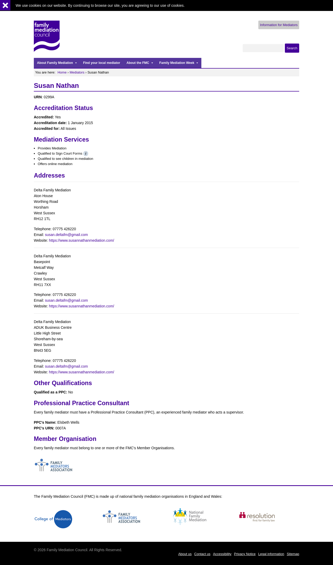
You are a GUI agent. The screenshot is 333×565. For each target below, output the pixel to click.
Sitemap (293, 554)
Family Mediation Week (176, 63)
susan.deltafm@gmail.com (66, 235)
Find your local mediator (101, 63)
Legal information (271, 554)
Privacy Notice (244, 554)
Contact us (202, 554)
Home (62, 72)
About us (184, 554)
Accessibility (222, 554)
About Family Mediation (55, 63)
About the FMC (137, 63)
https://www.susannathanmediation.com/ (81, 240)
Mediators (77, 72)
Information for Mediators (279, 25)
